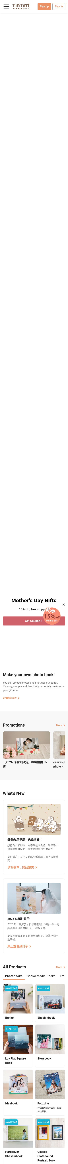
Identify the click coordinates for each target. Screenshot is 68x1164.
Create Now (11, 697)
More (60, 725)
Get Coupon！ (34, 621)
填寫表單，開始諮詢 (22, 867)
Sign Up (44, 6)
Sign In (59, 6)
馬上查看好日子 (19, 946)
